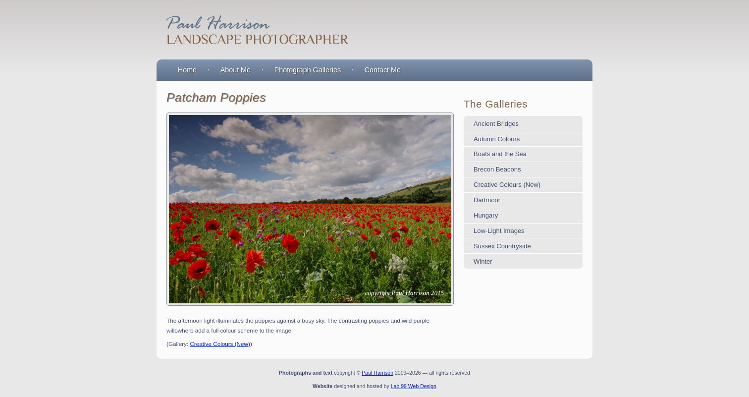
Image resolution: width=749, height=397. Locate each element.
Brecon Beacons (497, 169)
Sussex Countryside (502, 246)
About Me (235, 70)
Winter (483, 261)
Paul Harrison (377, 373)
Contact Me (383, 70)
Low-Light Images (499, 230)
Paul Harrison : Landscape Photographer (256, 29)
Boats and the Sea (500, 154)
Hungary (486, 215)
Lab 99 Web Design (413, 386)
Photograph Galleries (307, 70)
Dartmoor (487, 200)
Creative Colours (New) (220, 343)
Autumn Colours (497, 139)
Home (187, 70)
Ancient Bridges (496, 123)
